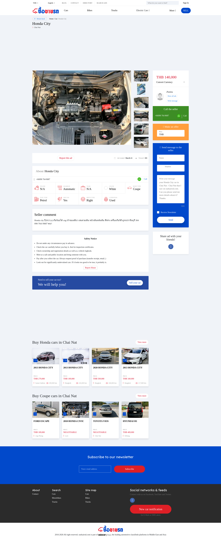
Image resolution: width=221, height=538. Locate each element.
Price (160, 131)
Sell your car (135, 283)
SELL (186, 10)
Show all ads (172, 96)
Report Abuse (90, 268)
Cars (66, 10)
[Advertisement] (71, 50)
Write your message (167, 179)
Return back (39, 19)
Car (56, 19)
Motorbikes (56, 498)
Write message (173, 101)
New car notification (150, 509)
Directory (87, 3)
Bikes (89, 10)
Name (161, 158)
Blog (64, 3)
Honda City (62, 19)
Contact (75, 3)
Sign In (186, 3)
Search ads (102, 3)
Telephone (168, 166)
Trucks (114, 10)
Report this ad (65, 158)
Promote (44, 158)
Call (145, 179)
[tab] (170, 82)
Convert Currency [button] (164, 82)
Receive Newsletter (168, 212)
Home (51, 19)
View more (142, 342)
